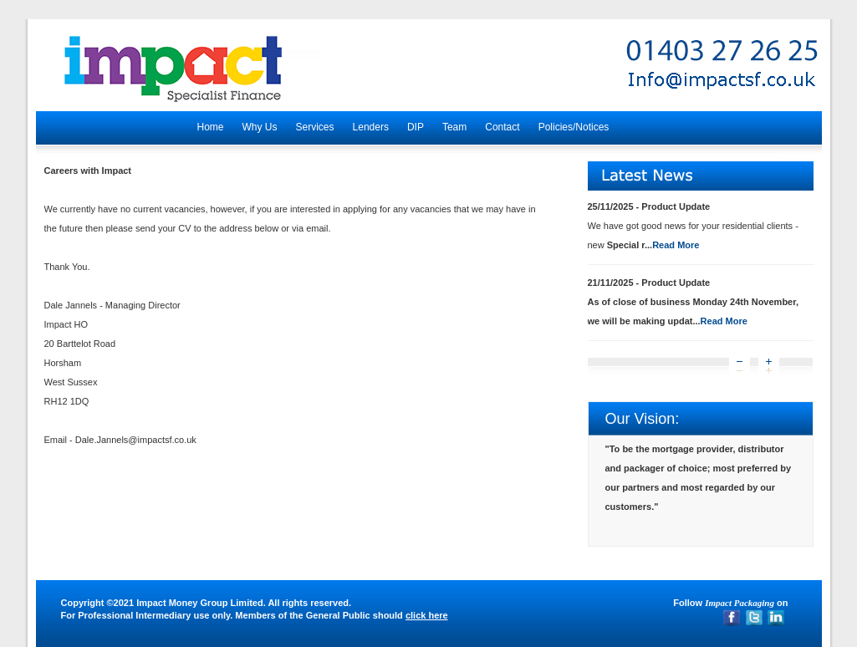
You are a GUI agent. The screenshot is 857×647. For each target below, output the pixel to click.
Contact (502, 127)
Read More (675, 245)
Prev (739, 367)
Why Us (260, 127)
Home (210, 127)
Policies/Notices (574, 127)
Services (315, 127)
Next (769, 367)
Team (454, 127)
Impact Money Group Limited (199, 603)
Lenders (371, 127)
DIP (415, 127)
